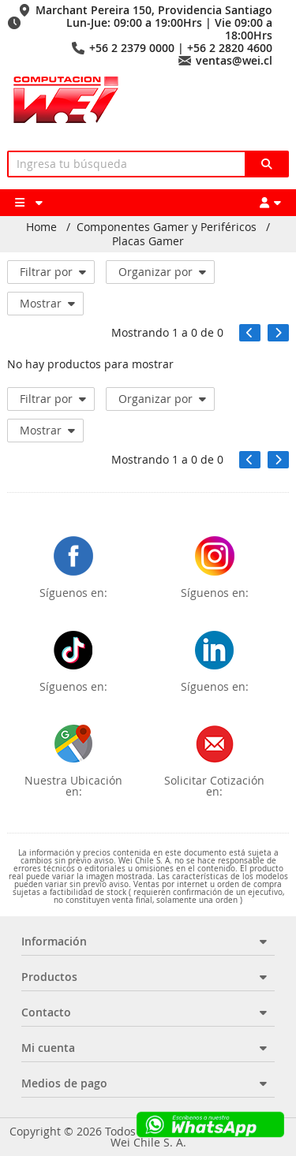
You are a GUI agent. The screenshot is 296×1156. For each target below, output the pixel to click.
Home (41, 227)
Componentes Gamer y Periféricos (167, 227)
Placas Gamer (148, 241)
